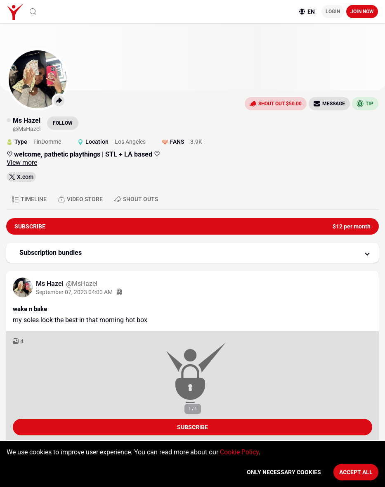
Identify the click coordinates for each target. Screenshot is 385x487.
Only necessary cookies (284, 472)
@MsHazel (81, 283)
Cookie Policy (239, 452)
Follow (63, 123)
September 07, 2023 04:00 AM (74, 292)
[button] (192, 253)
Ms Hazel (50, 283)
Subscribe (192, 427)
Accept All (356, 472)
